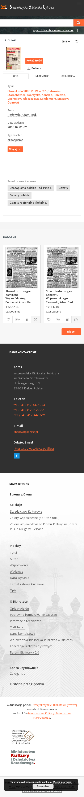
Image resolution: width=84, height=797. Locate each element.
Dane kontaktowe (22, 634)
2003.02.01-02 (17, 127)
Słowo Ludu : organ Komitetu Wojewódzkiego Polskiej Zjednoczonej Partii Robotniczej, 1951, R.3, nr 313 (20, 294)
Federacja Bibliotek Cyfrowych (31, 646)
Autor (14, 559)
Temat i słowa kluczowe (27, 584)
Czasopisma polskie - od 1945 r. (31, 188)
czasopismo (15, 140)
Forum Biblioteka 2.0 (24, 652)
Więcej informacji (61, 782)
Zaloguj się (17, 673)
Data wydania (19, 578)
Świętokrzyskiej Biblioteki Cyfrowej (55, 705)
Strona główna (21, 494)
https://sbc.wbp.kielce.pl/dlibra (34, 448)
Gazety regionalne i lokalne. (28, 202)
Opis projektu (19, 608)
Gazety (63, 188)
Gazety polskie (19, 195)
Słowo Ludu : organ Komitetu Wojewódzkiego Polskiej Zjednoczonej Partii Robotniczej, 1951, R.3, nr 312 (61, 294)
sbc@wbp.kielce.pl (26, 432)
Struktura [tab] (68, 76)
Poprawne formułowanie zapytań (33, 615)
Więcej (71, 331)
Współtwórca (19, 565)
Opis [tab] (15, 76)
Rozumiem (43, 786)
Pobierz (33, 68)
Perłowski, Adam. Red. (22, 114)
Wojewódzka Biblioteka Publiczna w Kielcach (41, 640)
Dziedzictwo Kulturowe (26, 511)
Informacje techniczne (25, 621)
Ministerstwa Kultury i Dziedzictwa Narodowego (49, 715)
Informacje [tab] (42, 76)
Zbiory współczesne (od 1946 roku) (34, 518)
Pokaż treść (34, 60)
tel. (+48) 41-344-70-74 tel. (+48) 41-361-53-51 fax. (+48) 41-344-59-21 (30, 410)
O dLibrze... (17, 627)
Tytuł (13, 553)
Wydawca (16, 571)
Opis (13, 590)
